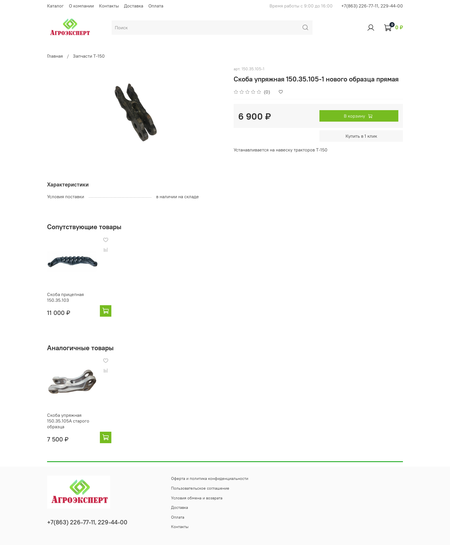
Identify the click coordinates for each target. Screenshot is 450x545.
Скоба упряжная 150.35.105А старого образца (68, 420)
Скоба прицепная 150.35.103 (65, 297)
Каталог (55, 6)
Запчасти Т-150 (89, 56)
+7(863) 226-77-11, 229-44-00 (372, 6)
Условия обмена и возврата (196, 498)
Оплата (155, 6)
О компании (81, 6)
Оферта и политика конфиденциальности (209, 478)
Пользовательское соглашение (200, 488)
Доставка (133, 6)
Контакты (109, 6)
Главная (55, 56)
